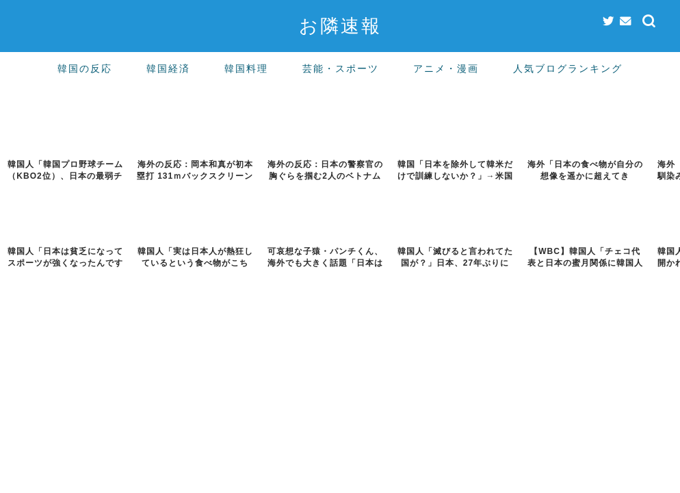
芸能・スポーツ (340, 68)
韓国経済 (168, 68)
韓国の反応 (84, 68)
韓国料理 (246, 68)
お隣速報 (340, 25)
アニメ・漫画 (446, 68)
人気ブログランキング (568, 68)
